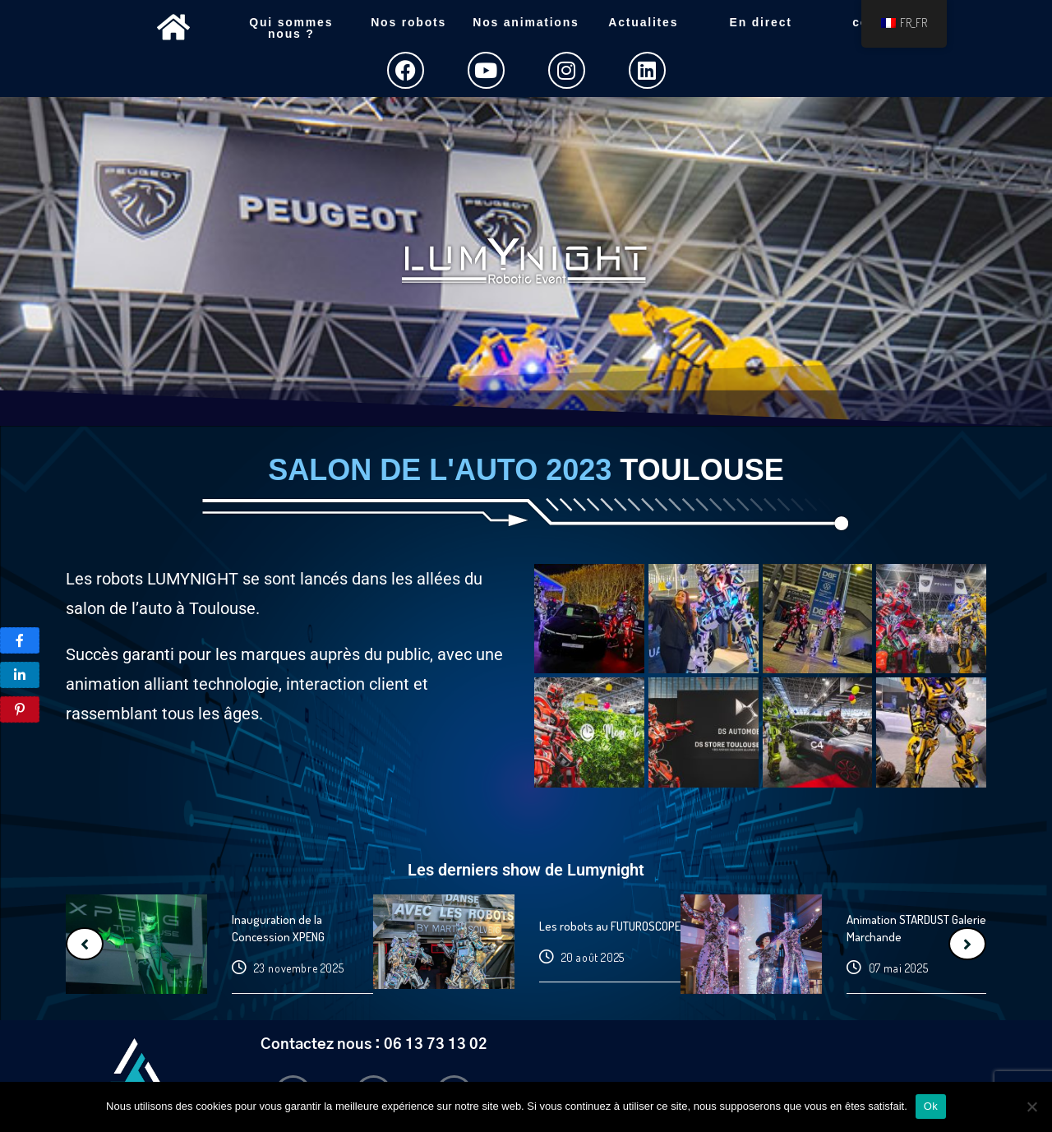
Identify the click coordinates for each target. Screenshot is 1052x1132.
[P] (20, 640)
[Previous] (85, 943)
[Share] (20, 675)
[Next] (967, 943)
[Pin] (20, 709)
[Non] (1031, 1106)
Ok (931, 1106)
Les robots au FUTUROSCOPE (610, 926)
